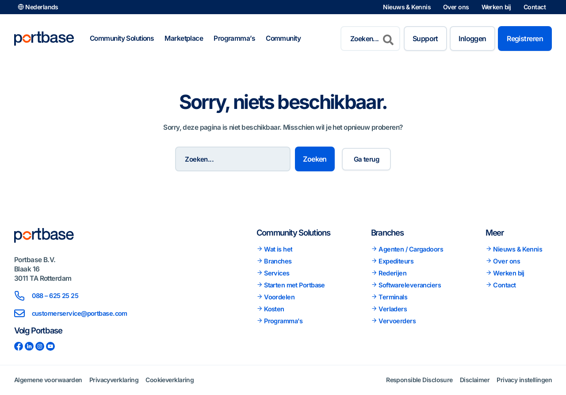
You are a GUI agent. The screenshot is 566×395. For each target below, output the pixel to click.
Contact (535, 7)
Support (425, 38)
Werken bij (496, 7)
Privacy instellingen (524, 379)
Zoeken (321, 159)
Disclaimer (475, 379)
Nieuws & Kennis (407, 7)
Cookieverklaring (169, 379)
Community (283, 38)
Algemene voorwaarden (48, 379)
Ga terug (370, 159)
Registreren (525, 38)
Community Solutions (122, 38)
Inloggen (472, 38)
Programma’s (234, 38)
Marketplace (183, 38)
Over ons (456, 7)
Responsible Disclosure (419, 379)
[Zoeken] (388, 38)
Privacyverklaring (113, 379)
